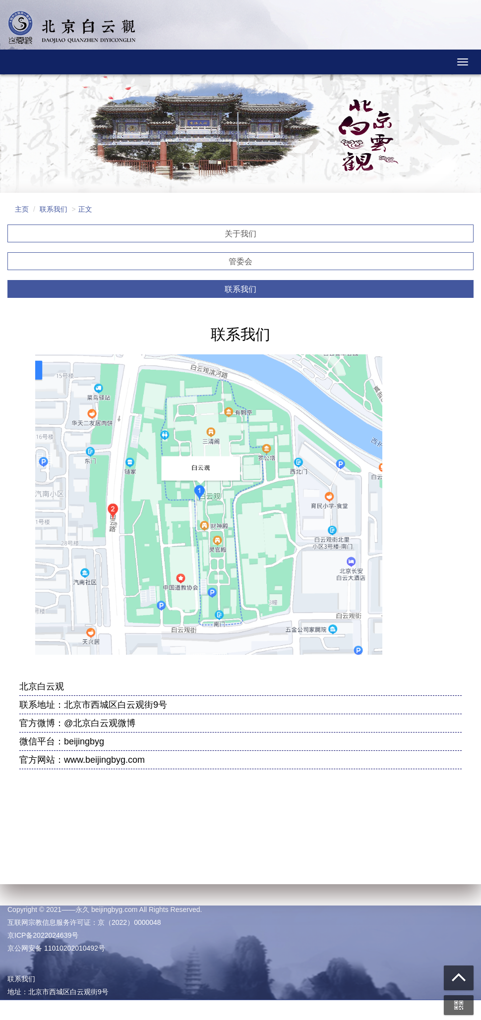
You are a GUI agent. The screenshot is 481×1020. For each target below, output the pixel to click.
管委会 (240, 261)
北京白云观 (71, 30)
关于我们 (240, 233)
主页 (22, 209)
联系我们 (240, 289)
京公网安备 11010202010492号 (56, 948)
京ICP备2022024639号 (42, 935)
